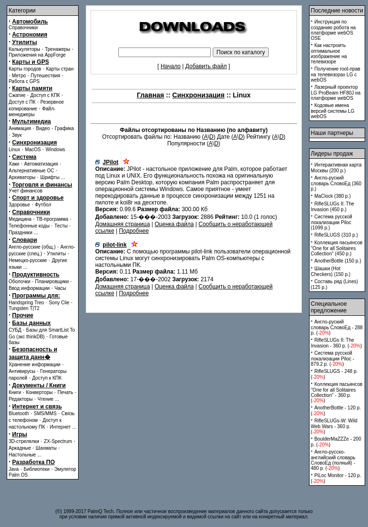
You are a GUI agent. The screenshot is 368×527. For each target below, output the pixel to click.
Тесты (61, 225)
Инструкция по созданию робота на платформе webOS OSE (333, 30)
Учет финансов (26, 190)
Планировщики (52, 281)
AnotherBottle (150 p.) (337, 261)
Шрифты (49, 177)
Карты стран (60, 69)
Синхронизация (34, 142)
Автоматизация (41, 164)
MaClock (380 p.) (332, 196)
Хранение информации (34, 364)
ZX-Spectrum (58, 441)
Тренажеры (57, 49)
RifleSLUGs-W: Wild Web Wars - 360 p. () (334, 426)
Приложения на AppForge (37, 55)
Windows (55, 149)
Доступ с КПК (45, 95)
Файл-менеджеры (32, 111)
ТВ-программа (52, 219)
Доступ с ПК (22, 102)
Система (24, 157)
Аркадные (20, 448)
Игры (19, 434)
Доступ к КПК (46, 378)
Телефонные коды (29, 225)
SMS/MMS (45, 413)
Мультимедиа (31, 121)
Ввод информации (29, 288)
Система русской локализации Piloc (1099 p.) (331, 222)
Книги (15, 392)
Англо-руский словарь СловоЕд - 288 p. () (337, 327)
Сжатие (17, 95)
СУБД (15, 330)
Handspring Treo (26, 302)
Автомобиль (30, 21)
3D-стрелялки (24, 441)
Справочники (23, 27)
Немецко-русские (28, 260)
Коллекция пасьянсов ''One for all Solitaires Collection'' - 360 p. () (337, 392)
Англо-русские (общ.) (32, 247)
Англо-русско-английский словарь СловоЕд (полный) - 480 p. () (333, 460)
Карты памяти (32, 88)
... (63, 177)
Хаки (14, 164)
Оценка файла (174, 224)
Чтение (45, 399)
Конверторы (39, 392)
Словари (24, 240)
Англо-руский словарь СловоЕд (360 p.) (336, 183)
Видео (43, 128)
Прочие (22, 315)
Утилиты (24, 42)
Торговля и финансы (42, 184)
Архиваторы (22, 177)
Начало (171, 66)
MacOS (33, 149)
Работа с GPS (24, 81)
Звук (17, 135)
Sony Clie (59, 302)
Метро (19, 75)
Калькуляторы (24, 49)
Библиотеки (36, 469)
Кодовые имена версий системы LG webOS (333, 111)
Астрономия (29, 34)
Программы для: (36, 295)
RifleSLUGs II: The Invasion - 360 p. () (336, 342)
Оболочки (19, 281)
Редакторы (21, 399)
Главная (150, 95)
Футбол (43, 204)
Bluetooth (19, 413)
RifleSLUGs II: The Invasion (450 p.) (333, 206)
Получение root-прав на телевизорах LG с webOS (335, 74)
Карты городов (25, 69)
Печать (65, 392)
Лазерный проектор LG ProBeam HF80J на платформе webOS (336, 92)
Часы (60, 288)
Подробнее (134, 231)
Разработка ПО (33, 462)
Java (14, 469)
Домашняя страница (122, 224)
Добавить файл (206, 66)
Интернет (60, 427)
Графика (64, 128)
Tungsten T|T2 (24, 308)
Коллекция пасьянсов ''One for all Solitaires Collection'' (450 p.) (337, 248)
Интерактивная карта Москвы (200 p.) (336, 167)
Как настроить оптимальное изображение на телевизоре (329, 53)
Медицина (20, 219)
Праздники (20, 232)
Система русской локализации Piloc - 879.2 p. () (333, 358)
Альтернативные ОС (31, 170)
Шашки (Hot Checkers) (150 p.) (331, 271)
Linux (14, 149)
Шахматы (46, 448)
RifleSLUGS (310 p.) (336, 235)
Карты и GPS (30, 62)
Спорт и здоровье (37, 197)
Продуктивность (35, 274)
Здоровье (19, 204)
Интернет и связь (37, 406)
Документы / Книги (39, 385)
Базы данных (31, 323)
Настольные (22, 454)
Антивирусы (22, 371)
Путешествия (45, 75)
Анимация (20, 128)
